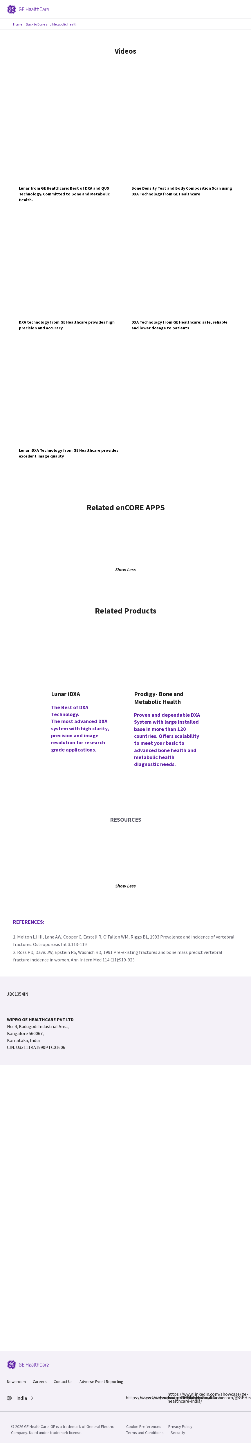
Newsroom (16, 1381)
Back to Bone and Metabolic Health (51, 24)
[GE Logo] (28, 9)
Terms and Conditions (145, 1432)
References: (28, 922)
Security (178, 1432)
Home (17, 24)
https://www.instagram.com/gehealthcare (143, 1397)
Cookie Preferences (143, 1426)
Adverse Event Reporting (101, 1381)
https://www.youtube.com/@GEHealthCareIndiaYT (184, 1397)
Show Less (125, 569)
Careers (40, 1381)
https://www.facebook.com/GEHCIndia (129, 1397)
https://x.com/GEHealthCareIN (157, 1397)
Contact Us (63, 1381)
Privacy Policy (180, 1426)
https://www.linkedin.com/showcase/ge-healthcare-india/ (170, 1397)
